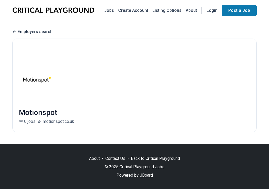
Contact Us (115, 158)
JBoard (146, 175)
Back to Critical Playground (155, 158)
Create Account (133, 10)
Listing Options (167, 10)
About (191, 10)
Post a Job (239, 10)
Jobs (109, 10)
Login (212, 10)
